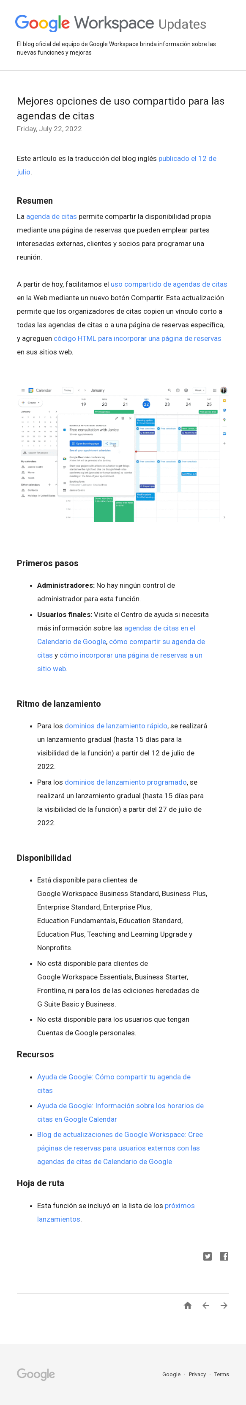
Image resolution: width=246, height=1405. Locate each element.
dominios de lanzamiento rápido (116, 726)
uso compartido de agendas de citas (169, 284)
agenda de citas (51, 216)
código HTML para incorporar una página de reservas (137, 338)
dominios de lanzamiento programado (126, 782)
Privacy (198, 1374)
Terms (221, 1374)
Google (172, 1374)
